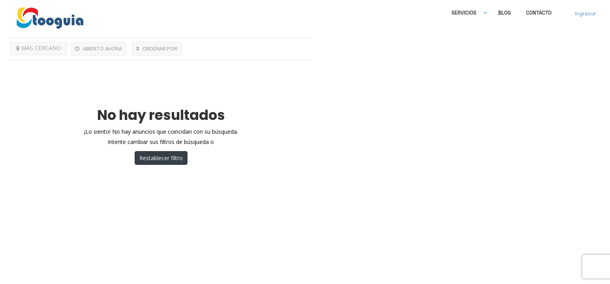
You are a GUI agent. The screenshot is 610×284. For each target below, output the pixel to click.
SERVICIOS (464, 12)
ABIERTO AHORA (98, 48)
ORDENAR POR (156, 48)
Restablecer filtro (161, 158)
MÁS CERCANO (38, 48)
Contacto (539, 12)
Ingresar (585, 13)
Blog (504, 12)
